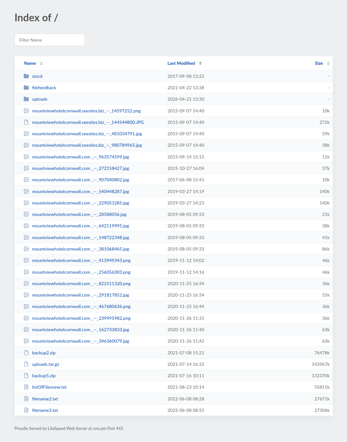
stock (33, 76)
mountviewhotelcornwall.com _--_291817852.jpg (76, 295)
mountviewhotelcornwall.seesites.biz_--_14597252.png (82, 110)
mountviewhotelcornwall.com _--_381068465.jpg (76, 248)
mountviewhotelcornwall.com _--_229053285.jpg (76, 202)
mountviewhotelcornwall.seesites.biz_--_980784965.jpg (83, 145)
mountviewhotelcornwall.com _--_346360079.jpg (76, 341)
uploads (35, 99)
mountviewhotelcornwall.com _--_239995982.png (77, 318)
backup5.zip (40, 375)
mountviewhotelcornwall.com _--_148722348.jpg (76, 237)
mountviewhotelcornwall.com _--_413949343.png (77, 260)
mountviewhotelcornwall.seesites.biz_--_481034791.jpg (83, 133)
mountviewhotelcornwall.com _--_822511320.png (77, 283)
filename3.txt (41, 410)
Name (30, 63)
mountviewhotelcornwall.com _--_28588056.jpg (75, 214)
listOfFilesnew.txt (45, 387)
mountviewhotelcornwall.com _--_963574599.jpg (76, 156)
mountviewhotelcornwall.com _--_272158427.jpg (76, 168)
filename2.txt (41, 398)
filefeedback (40, 87)
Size (319, 63)
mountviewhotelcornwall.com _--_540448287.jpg (76, 191)
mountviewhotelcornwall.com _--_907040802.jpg (76, 179)
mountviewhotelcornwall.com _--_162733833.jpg (76, 329)
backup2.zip (40, 352)
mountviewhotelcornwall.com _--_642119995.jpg (76, 225)
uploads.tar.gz (41, 364)
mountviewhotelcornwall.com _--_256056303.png (77, 272)
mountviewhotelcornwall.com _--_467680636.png (77, 306)
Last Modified (181, 63)
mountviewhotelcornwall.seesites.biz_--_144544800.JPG (84, 122)
